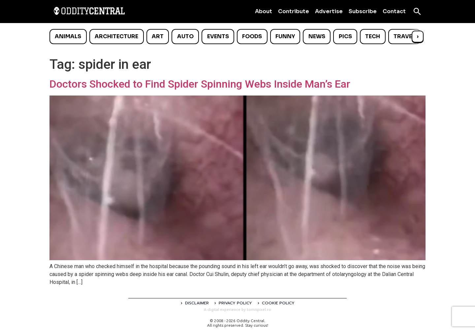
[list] (237, 36)
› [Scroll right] (418, 36)
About (263, 11)
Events (218, 36)
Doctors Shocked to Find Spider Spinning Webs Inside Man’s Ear (199, 84)
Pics (345, 36)
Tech (372, 36)
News (316, 36)
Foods (252, 36)
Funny (285, 36)
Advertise (329, 11)
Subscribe (363, 11)
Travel (404, 36)
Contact (394, 11)
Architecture (116, 36)
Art (158, 36)
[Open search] (417, 11)
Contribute (293, 11)
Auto (185, 36)
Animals (68, 36)
